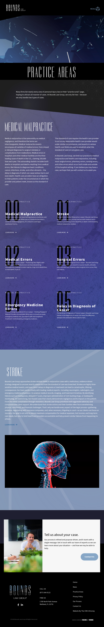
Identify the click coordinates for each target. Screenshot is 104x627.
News (75, 587)
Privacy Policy (78, 596)
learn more (10, 232)
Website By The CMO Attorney (84, 611)
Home (75, 582)
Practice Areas (78, 592)
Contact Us (89, 556)
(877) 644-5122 (45, 592)
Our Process (77, 601)
